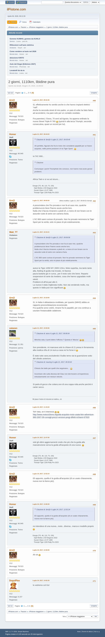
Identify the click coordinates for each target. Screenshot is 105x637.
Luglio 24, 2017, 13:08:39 (41, 504)
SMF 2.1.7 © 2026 (11, 631)
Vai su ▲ (97, 631)
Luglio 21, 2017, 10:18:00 (41, 297)
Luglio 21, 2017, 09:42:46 (41, 100)
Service (12, 41)
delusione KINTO (17, 58)
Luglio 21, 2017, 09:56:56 (41, 200)
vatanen (13, 328)
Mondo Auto (14, 54)
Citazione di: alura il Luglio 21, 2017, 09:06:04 (52, 333)
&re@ (12, 100)
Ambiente (13, 48)
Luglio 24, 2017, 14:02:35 (41, 580)
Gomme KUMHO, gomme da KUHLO (25, 39)
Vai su (10, 606)
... (27, 93)
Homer (12, 134)
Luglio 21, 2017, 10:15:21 (41, 232)
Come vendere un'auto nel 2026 (23, 51)
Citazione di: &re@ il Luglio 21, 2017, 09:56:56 (53, 237)
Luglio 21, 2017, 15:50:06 (41, 328)
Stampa (94, 93)
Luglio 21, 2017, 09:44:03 (41, 134)
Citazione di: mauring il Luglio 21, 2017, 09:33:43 (54, 362)
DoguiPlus (14, 580)
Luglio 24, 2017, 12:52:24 (41, 473)
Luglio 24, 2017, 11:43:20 (41, 407)
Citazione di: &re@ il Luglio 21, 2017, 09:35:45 (53, 140)
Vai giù (10, 93)
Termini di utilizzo (87, 631)
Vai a (64, 616)
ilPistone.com (16, 9)
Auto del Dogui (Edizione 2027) (23, 64)
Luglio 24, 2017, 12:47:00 (41, 437)
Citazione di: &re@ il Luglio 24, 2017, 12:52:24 (53, 510)
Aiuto (79, 631)
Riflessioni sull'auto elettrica (22, 45)
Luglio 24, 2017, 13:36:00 (41, 550)
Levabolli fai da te (17, 70)
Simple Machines (23, 631)
